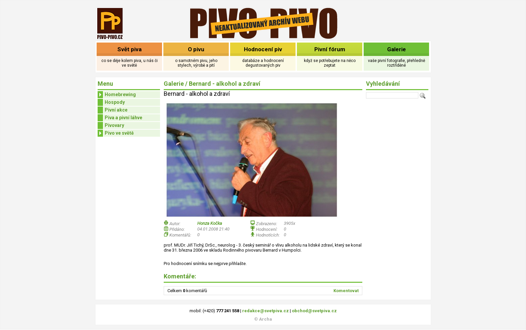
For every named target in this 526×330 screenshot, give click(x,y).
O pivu (196, 49)
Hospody (115, 102)
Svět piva (129, 49)
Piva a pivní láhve (123, 117)
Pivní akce (116, 110)
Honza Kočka (209, 223)
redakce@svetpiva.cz (265, 310)
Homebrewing (117, 94)
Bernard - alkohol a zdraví (224, 83)
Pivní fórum (329, 49)
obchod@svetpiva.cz (314, 310)
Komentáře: (180, 276)
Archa (265, 319)
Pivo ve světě (116, 133)
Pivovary (114, 125)
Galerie (396, 49)
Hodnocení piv (263, 49)
